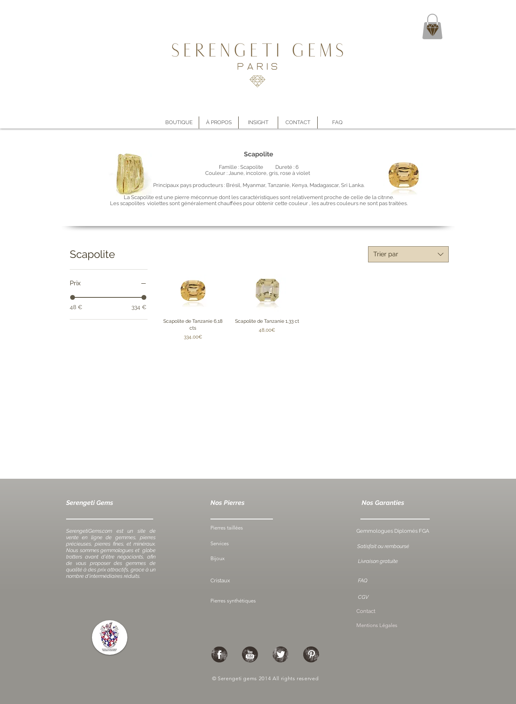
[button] (218, 122)
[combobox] (408, 254)
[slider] (72, 297)
